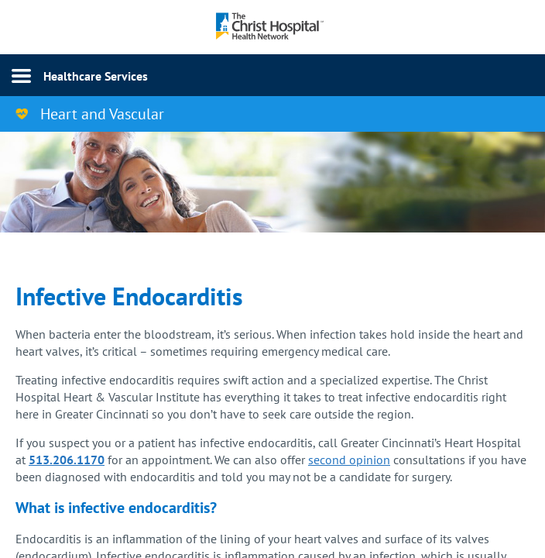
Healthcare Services (95, 76)
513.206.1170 (67, 459)
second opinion (349, 459)
